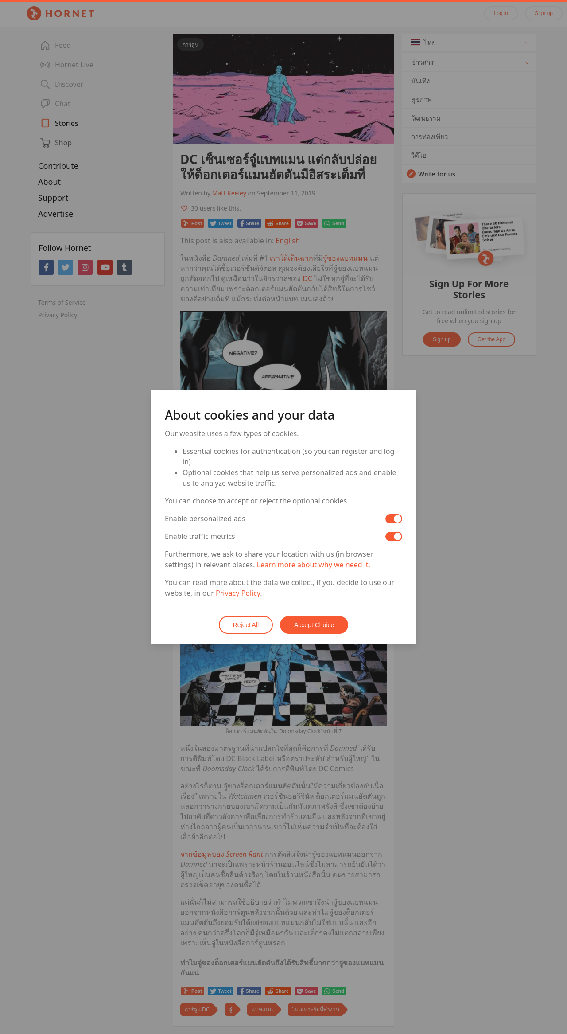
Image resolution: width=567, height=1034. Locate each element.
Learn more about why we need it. (313, 565)
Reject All (246, 624)
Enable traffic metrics (200, 536)
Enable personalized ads (205, 518)
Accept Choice (314, 624)
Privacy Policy (238, 593)
